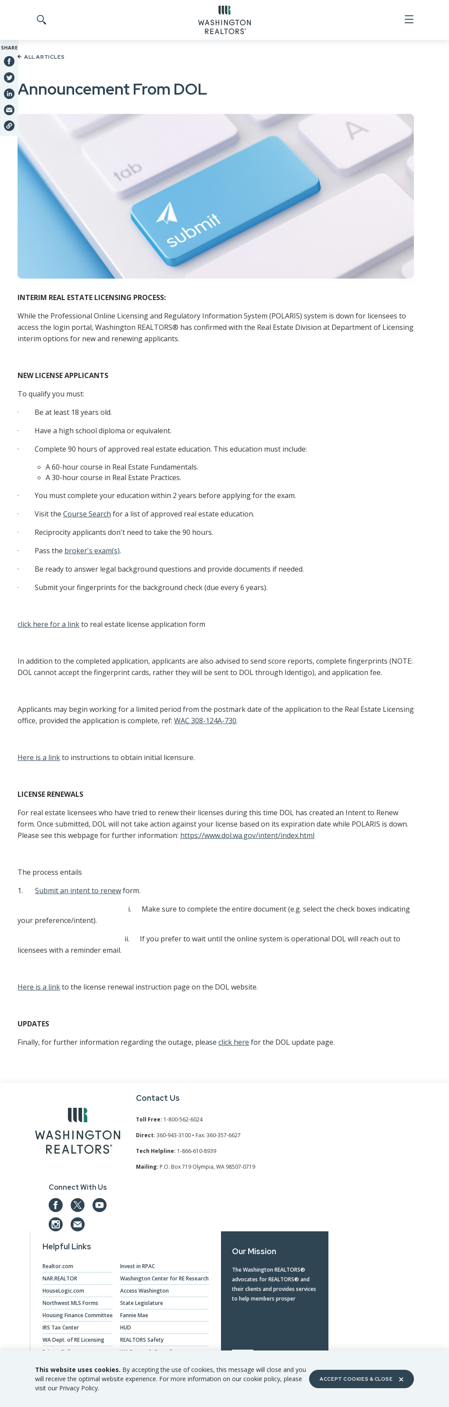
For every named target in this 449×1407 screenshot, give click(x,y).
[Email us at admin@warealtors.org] (78, 1224)
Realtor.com (58, 1266)
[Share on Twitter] (9, 77)
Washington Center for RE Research (164, 1278)
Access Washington (144, 1290)
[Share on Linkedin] (9, 93)
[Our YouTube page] (100, 1205)
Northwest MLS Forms (70, 1303)
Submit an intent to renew (78, 890)
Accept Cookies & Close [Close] (361, 1379)
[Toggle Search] (40, 20)
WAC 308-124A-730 (205, 720)
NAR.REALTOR (60, 1278)
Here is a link (39, 757)
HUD (125, 1327)
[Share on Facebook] (9, 61)
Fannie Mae (134, 1315)
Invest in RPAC (137, 1266)
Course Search (87, 514)
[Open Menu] (408, 20)
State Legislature (141, 1303)
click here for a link (48, 624)
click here (233, 1042)
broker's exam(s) (92, 550)
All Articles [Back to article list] (41, 56)
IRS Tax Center (61, 1327)
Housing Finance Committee (78, 1315)
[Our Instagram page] (56, 1224)
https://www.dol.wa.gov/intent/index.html (247, 835)
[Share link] (9, 125)
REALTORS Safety (142, 1339)
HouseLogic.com (63, 1290)
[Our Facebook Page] (56, 1205)
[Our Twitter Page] (78, 1205)
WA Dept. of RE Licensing (73, 1339)
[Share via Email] (9, 109)
